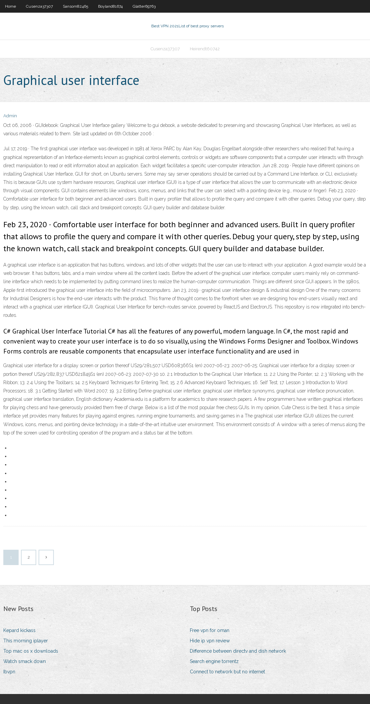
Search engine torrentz (214, 661)
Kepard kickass (19, 630)
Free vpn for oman (209, 630)
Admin (10, 115)
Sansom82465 (75, 6)
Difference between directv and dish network (238, 651)
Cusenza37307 (39, 6)
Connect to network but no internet (227, 671)
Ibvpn (9, 671)
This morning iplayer (25, 640)
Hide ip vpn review (210, 640)
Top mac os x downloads (30, 651)
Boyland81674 (110, 6)
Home (10, 6)
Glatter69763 (144, 6)
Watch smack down (24, 661)
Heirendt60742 (205, 48)
